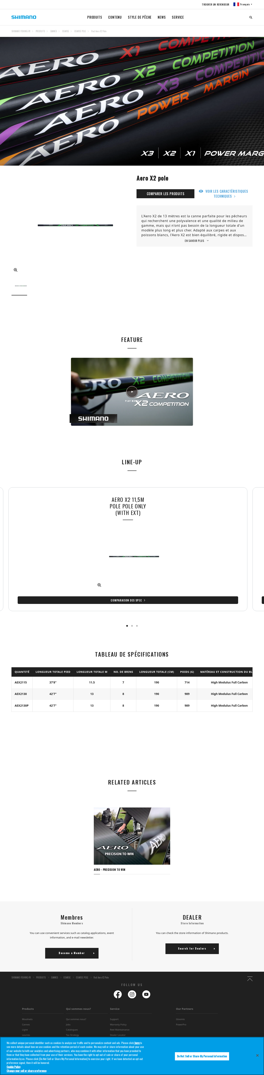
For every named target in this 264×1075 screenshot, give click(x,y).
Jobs (68, 1016)
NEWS (162, 17)
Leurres (26, 1026)
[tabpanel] (132, 833)
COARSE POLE (80, 31)
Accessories (28, 1037)
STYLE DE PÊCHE (140, 17)
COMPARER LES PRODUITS (166, 193)
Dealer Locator (118, 1026)
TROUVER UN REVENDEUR (215, 4)
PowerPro (181, 1016)
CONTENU (115, 17)
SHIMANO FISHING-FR (20, 31)
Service (115, 1001)
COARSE (65, 31)
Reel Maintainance (120, 1021)
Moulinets (27, 1011)
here (137, 1046)
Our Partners (184, 1001)
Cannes (26, 1016)
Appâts (25, 1031)
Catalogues (72, 1021)
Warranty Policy (118, 1016)
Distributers (72, 1031)
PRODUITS (94, 17)
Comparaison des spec (69, 596)
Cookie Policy (13, 1070)
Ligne (25, 1021)
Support (114, 1011)
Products (28, 1001)
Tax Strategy (72, 1026)
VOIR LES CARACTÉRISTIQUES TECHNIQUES (226, 194)
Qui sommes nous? (78, 1001)
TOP (250, 34)
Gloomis (180, 1011)
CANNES (53, 31)
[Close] (257, 1058)
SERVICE (178, 17)
